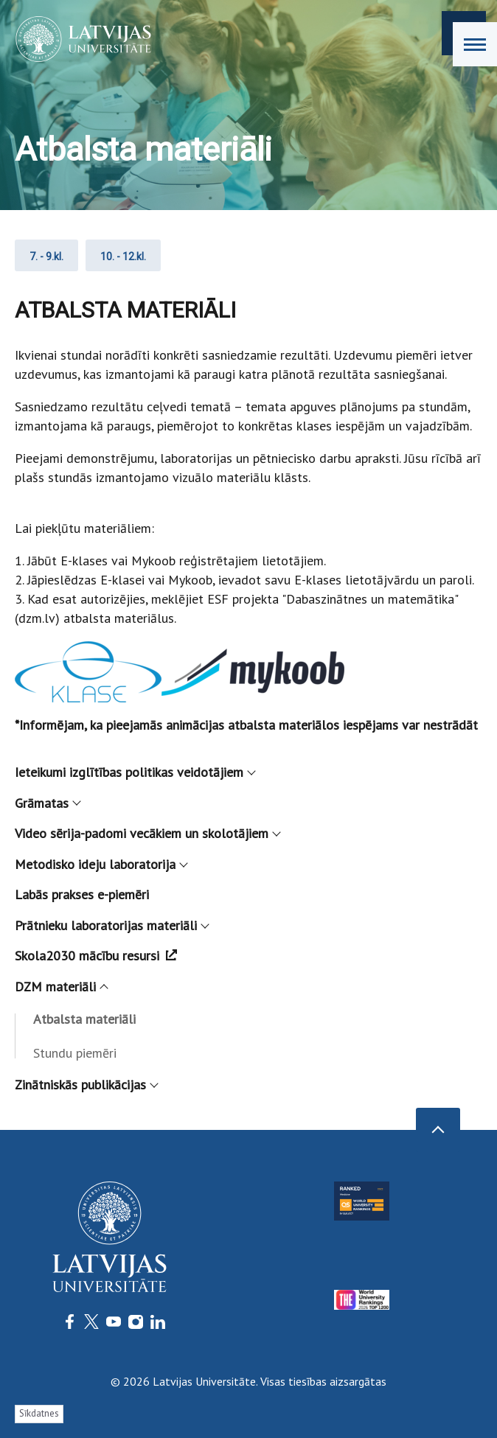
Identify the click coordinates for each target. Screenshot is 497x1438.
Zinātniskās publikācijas (86, 1084)
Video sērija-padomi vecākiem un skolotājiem (147, 833)
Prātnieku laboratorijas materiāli (111, 925)
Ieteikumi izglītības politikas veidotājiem (134, 772)
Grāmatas (47, 803)
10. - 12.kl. (123, 256)
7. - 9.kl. (46, 256)
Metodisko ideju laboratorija (101, 864)
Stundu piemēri (75, 1052)
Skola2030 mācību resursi (96, 955)
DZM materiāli (61, 986)
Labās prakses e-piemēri (82, 894)
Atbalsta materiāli (84, 1019)
